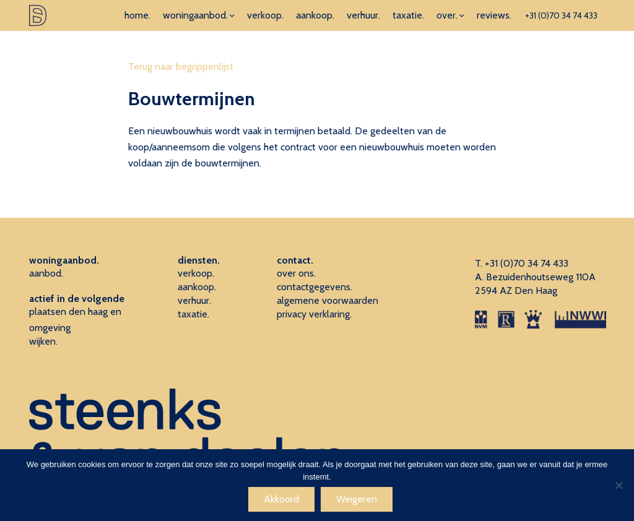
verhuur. (363, 15)
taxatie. (408, 15)
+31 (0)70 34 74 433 (561, 15)
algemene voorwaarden (327, 300)
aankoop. (315, 15)
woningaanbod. (195, 15)
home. (137, 15)
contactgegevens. (314, 287)
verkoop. (265, 15)
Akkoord (281, 499)
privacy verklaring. (314, 314)
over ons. (296, 273)
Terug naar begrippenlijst (180, 66)
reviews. (494, 15)
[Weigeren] (618, 485)
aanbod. (46, 273)
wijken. (43, 341)
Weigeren (356, 499)
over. (447, 15)
